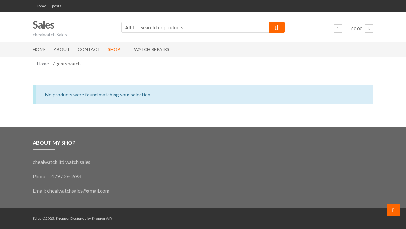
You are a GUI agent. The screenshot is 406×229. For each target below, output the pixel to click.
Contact (89, 49)
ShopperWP (101, 218)
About (62, 49)
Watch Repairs (151, 49)
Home (41, 5)
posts (56, 5)
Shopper (63, 218)
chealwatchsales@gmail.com (78, 190)
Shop (114, 49)
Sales (43, 24)
